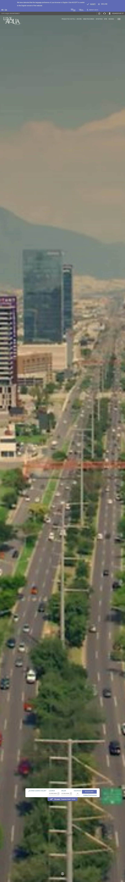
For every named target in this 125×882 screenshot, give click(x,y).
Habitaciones (88, 19)
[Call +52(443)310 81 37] (116, 13)
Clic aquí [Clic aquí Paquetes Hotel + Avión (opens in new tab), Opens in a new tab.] (57, 799)
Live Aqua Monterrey (10, 13)
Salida (63, 791)
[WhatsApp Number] (99, 13)
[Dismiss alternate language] (103, 4)
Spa (105, 19)
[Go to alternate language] (91, 4)
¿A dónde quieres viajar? (37, 791)
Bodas (111, 19)
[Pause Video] (62, 873)
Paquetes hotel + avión (72, 19)
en (6, 10)
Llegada (52, 791)
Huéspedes (77, 791)
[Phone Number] (104, 13)
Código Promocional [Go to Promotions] (90, 795)
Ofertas (99, 19)
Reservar (89, 792)
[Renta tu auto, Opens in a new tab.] (93, 10)
